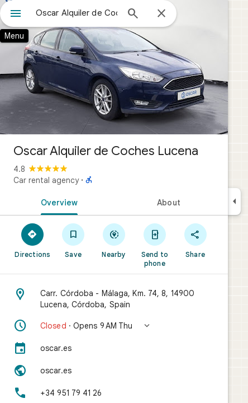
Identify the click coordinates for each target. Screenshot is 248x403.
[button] (114, 326)
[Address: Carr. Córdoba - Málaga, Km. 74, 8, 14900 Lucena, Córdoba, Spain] (114, 299)
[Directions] (32, 240)
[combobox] (76, 13)
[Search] (133, 14)
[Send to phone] (154, 244)
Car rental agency (46, 180)
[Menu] (15, 14)
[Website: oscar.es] (114, 370)
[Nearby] (114, 240)
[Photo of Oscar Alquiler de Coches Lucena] (114, 67)
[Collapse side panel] (234, 201)
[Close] (161, 14)
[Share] (195, 240)
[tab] (57, 201)
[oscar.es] (114, 348)
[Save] (73, 240)
